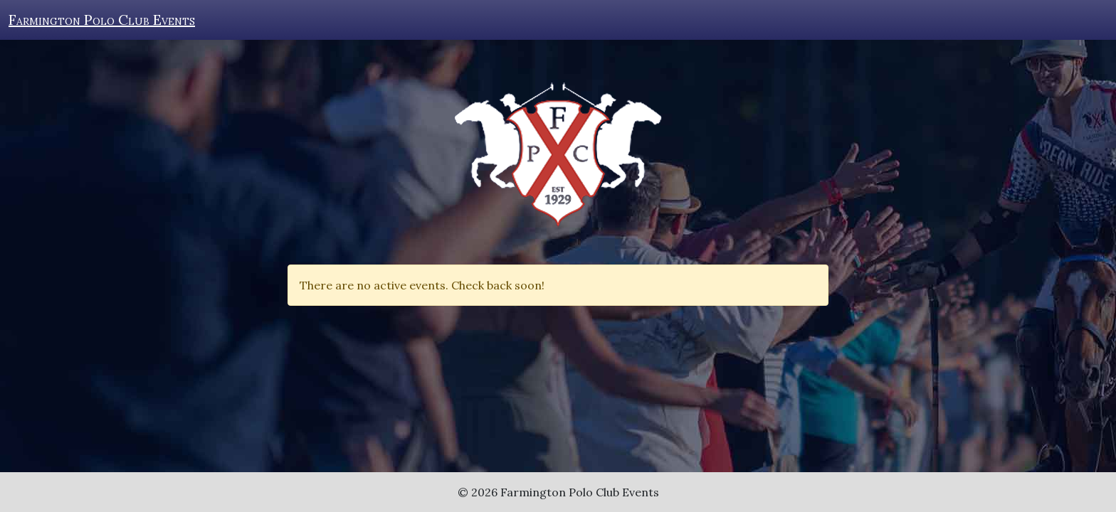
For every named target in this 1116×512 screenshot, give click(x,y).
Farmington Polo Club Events (102, 19)
